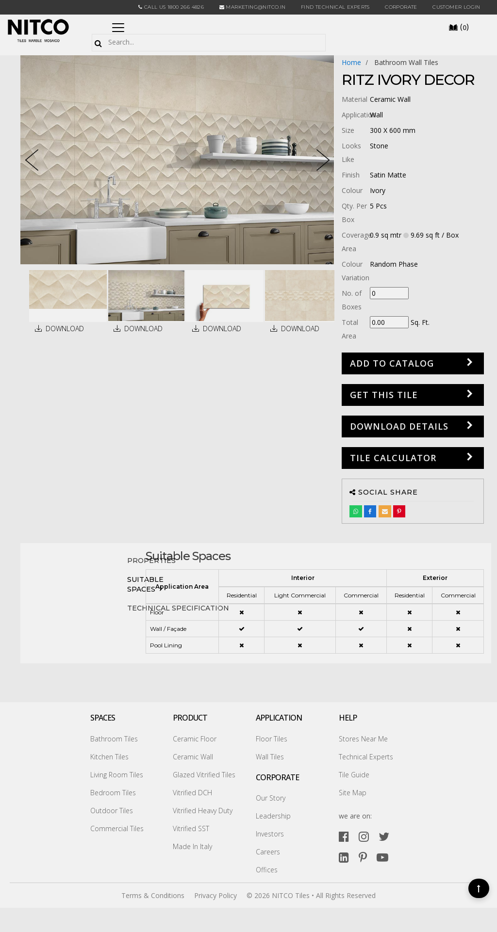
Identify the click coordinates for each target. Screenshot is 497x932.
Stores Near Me (363, 738)
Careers (268, 851)
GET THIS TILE (384, 395)
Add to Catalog (392, 363)
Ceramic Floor (194, 738)
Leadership (273, 815)
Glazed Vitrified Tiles (204, 774)
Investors (270, 833)
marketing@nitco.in (252, 7)
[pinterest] (363, 857)
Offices (267, 869)
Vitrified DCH (192, 792)
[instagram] (364, 836)
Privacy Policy (215, 895)
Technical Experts (366, 756)
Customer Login (456, 7)
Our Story (270, 798)
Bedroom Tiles (113, 792)
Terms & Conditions (152, 895)
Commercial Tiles (117, 828)
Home (351, 62)
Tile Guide (354, 774)
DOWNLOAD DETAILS (399, 426)
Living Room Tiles (116, 774)
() (458, 26)
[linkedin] (344, 857)
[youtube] (382, 857)
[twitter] (384, 836)
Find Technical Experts (335, 7)
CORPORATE (401, 7)
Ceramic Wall (193, 756)
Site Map (352, 792)
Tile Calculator (393, 458)
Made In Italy (192, 846)
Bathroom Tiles (114, 738)
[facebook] (344, 836)
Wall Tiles (270, 756)
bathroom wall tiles (406, 62)
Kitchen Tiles (109, 756)
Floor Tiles (271, 738)
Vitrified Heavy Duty (202, 810)
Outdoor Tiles (111, 810)
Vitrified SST (191, 828)
